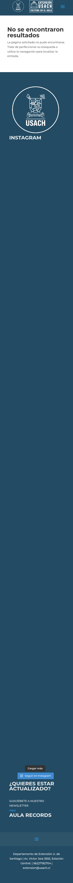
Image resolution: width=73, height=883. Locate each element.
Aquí (12, 810)
